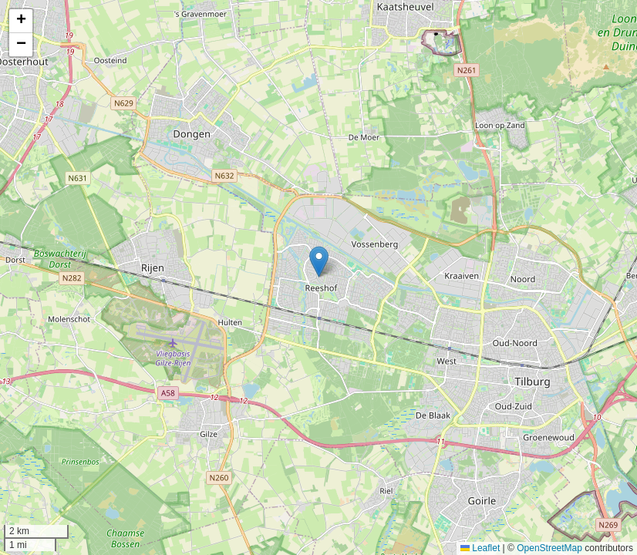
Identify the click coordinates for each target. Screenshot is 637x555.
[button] (319, 262)
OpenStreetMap (549, 548)
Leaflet (480, 548)
